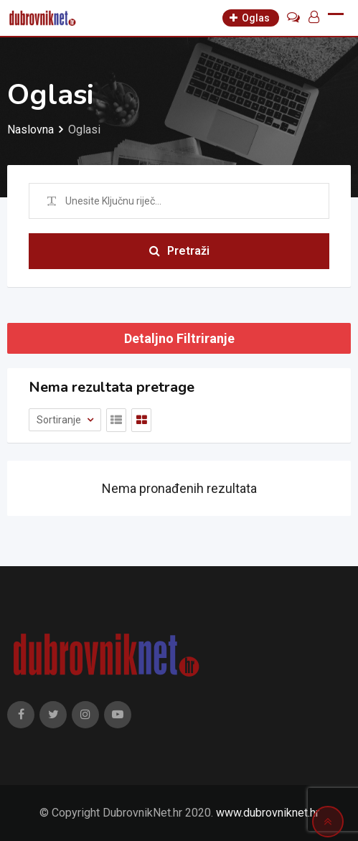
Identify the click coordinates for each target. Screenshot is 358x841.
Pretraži (179, 251)
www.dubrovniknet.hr (267, 812)
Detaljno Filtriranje (179, 338)
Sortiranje (60, 420)
